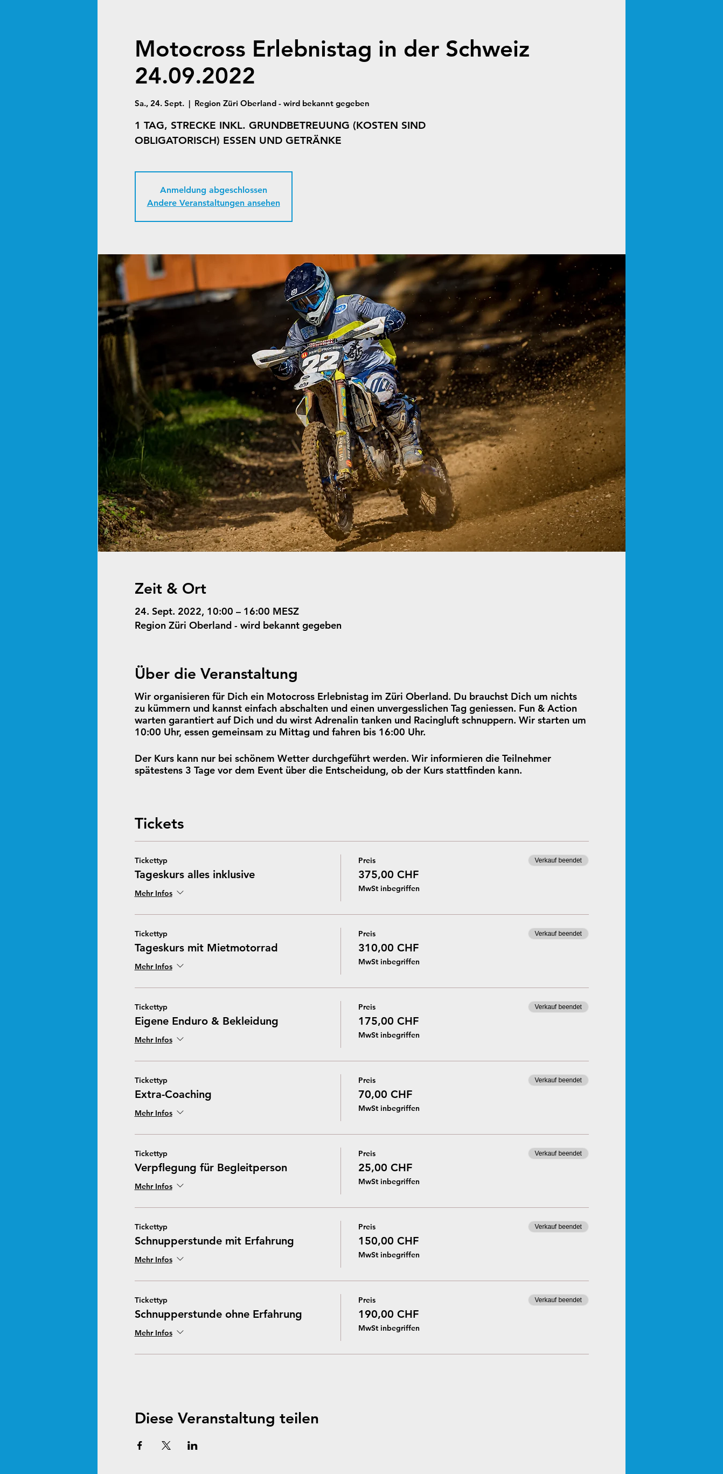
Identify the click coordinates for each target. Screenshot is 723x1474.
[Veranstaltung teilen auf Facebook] (140, 1445)
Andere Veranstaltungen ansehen (213, 203)
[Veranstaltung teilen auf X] (166, 1445)
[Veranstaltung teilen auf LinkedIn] (192, 1445)
